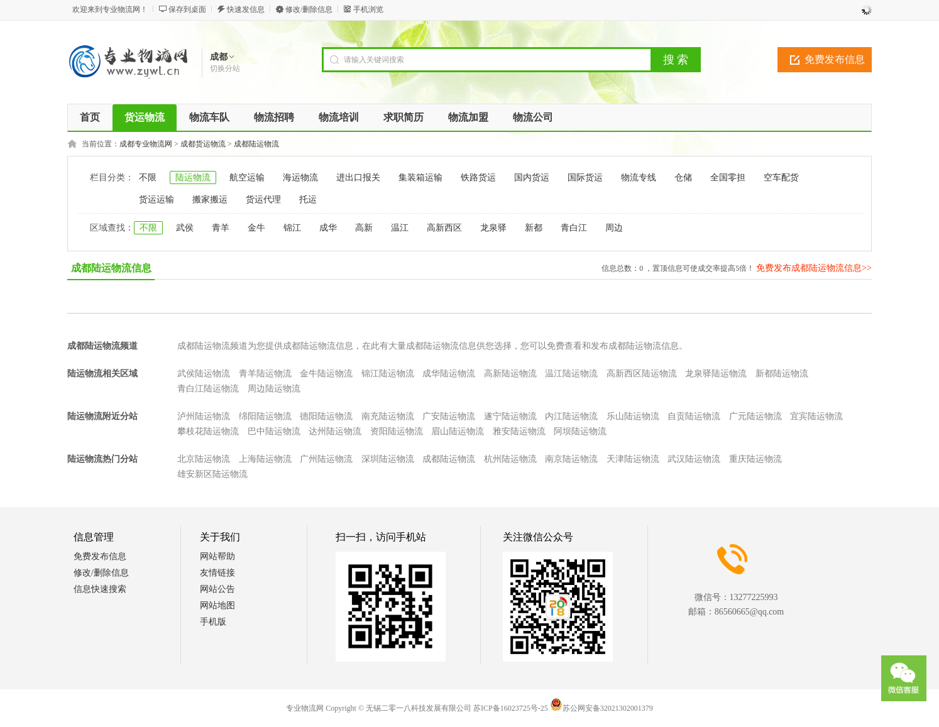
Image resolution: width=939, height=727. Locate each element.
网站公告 (217, 589)
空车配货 (781, 177)
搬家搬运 (210, 199)
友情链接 (217, 572)
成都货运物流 (203, 143)
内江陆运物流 (571, 416)
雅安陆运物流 (519, 431)
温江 (400, 227)
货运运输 (156, 199)
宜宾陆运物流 (816, 416)
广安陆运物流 (448, 416)
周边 (614, 227)
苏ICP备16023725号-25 (510, 708)
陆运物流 (193, 177)
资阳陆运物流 (396, 431)
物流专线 (638, 177)
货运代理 (263, 199)
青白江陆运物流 (208, 388)
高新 (364, 227)
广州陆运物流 (326, 459)
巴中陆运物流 (274, 431)
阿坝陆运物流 (580, 431)
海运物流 (300, 177)
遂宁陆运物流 (510, 416)
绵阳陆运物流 (265, 416)
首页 (90, 117)
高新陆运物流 (510, 373)
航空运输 (247, 177)
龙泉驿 (493, 227)
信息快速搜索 (100, 589)
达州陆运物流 (335, 431)
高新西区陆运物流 (642, 373)
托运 (308, 199)
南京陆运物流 (571, 459)
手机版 (213, 621)
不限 (147, 177)
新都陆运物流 (781, 373)
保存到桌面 (187, 9)
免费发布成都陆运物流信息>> (814, 268)
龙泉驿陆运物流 (716, 373)
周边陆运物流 (274, 388)
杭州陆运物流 (510, 459)
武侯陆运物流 (203, 373)
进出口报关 (358, 177)
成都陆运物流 (256, 143)
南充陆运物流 (387, 416)
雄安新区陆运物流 (212, 474)
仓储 (683, 177)
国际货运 (585, 177)
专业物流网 (305, 708)
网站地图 (217, 605)
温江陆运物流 (571, 373)
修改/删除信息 (308, 9)
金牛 (256, 227)
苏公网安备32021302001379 (601, 708)
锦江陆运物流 (387, 373)
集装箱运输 (420, 177)
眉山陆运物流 (457, 431)
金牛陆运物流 (326, 373)
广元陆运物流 (755, 416)
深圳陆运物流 (387, 459)
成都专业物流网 (145, 143)
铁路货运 (478, 177)
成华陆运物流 (448, 373)
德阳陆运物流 (326, 416)
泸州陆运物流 (203, 416)
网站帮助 (217, 556)
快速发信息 (246, 9)
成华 (328, 227)
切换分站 (225, 68)
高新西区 (444, 227)
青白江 (574, 227)
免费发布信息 (834, 59)
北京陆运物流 (203, 459)
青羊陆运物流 (265, 373)
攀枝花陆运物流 (208, 431)
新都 (533, 227)
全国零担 (727, 177)
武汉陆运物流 (693, 459)
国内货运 (531, 177)
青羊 (220, 227)
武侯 (185, 227)
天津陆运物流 (633, 459)
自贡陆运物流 (693, 416)
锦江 (292, 227)
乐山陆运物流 (633, 416)
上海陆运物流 (265, 459)
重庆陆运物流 (755, 459)
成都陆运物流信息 (111, 268)
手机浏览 (368, 9)
